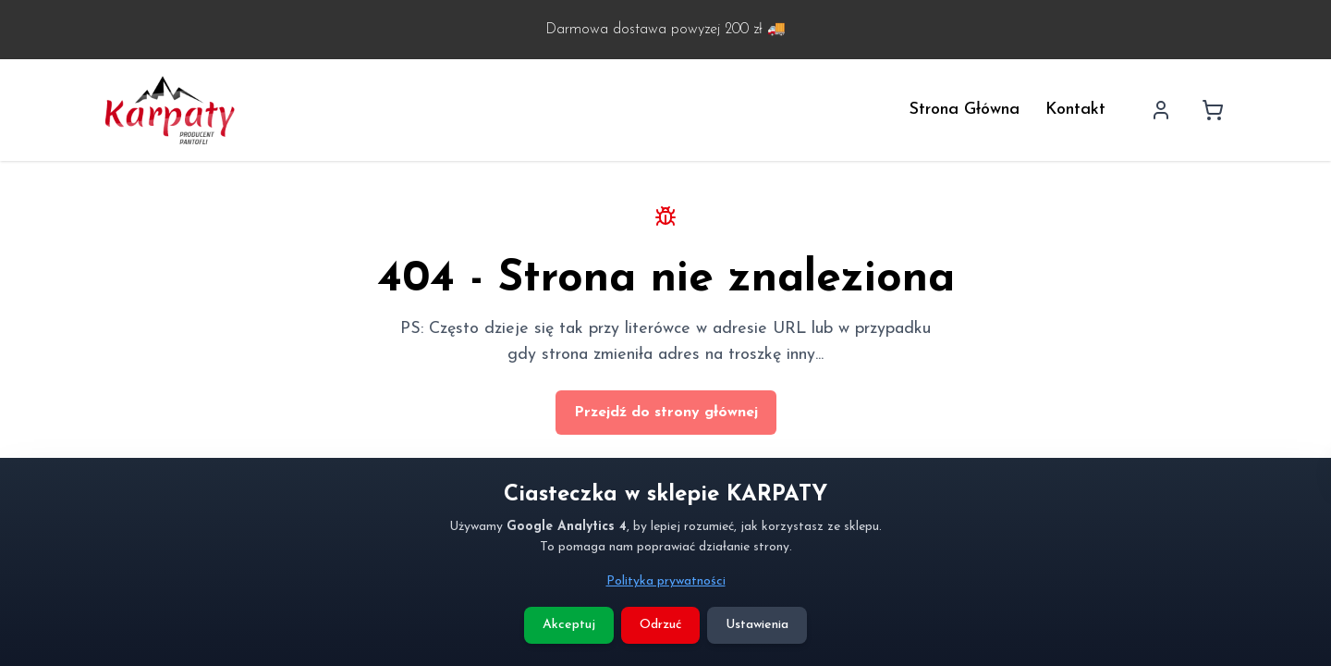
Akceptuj (569, 625)
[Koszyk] (1213, 110)
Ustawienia (757, 625)
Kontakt (1075, 109)
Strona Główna (965, 109)
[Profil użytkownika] (1161, 110)
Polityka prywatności (666, 581)
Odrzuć (660, 625)
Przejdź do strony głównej (666, 412)
